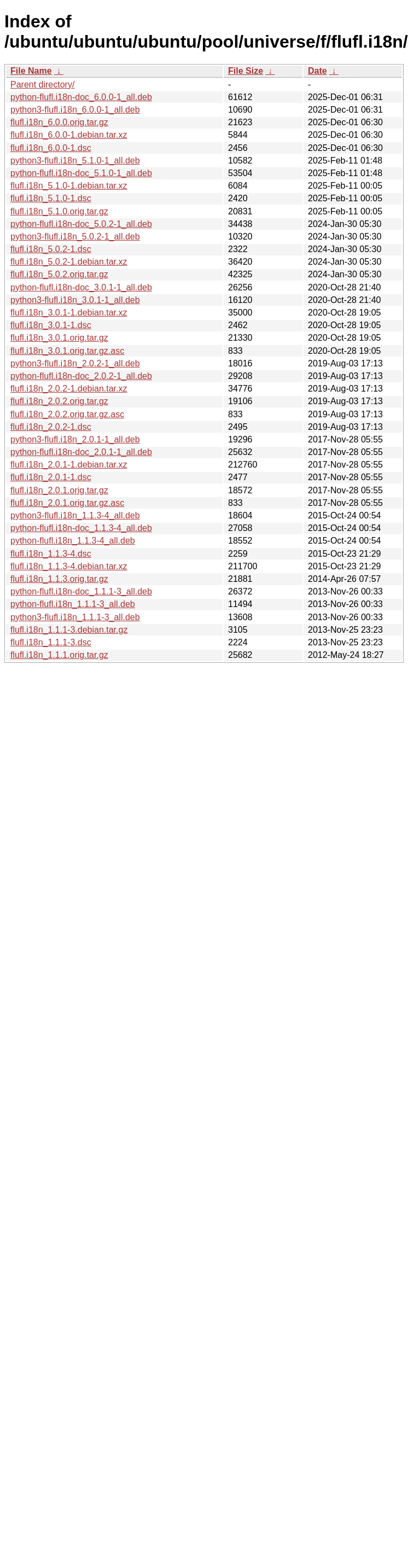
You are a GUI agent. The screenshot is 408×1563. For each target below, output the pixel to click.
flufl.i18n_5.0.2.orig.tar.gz (59, 274)
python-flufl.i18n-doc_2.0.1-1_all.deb (81, 452)
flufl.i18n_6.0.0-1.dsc (50, 148)
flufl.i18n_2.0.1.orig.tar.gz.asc (67, 503)
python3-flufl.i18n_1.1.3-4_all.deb (75, 515)
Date (317, 70)
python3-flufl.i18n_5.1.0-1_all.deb (75, 160)
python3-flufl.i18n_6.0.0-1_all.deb (75, 109)
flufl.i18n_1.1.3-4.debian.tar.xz (68, 566)
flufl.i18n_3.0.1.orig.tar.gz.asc (67, 350)
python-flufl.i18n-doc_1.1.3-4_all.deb (81, 528)
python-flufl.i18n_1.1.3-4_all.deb (72, 540)
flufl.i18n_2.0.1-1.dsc (50, 477)
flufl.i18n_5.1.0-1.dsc (50, 198)
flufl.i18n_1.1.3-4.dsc (50, 553)
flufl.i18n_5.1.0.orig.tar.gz (59, 211)
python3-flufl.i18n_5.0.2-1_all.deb (75, 236)
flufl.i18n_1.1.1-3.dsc (50, 642)
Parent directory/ (42, 84)
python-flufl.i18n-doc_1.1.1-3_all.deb (81, 591)
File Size (245, 70)
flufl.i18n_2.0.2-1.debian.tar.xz (68, 388)
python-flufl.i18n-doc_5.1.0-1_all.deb (81, 173)
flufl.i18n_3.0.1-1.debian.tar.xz (68, 312)
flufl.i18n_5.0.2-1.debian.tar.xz (68, 261)
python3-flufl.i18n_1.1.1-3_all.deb (75, 617)
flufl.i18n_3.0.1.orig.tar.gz (59, 337)
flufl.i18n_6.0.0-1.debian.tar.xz (68, 134)
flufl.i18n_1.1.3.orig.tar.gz (59, 579)
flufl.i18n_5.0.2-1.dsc (50, 249)
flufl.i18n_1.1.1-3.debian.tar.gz (68, 629)
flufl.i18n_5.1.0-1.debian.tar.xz (68, 185)
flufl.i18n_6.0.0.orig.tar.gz (59, 122)
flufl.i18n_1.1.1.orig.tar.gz (59, 655)
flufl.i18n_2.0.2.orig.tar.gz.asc (67, 414)
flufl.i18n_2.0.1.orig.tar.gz (59, 490)
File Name (31, 70)
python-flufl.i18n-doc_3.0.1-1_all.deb (81, 287)
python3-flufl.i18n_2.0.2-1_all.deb (75, 363)
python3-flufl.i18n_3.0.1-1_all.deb (75, 300)
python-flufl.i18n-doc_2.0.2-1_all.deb (81, 376)
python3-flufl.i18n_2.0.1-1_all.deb (75, 439)
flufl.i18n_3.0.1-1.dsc (50, 325)
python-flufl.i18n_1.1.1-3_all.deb (72, 604)
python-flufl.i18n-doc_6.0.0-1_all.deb (81, 97)
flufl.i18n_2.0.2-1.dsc (50, 426)
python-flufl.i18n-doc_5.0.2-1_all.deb (81, 224)
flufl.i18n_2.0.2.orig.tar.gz (59, 401)
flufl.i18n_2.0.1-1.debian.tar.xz (68, 464)
